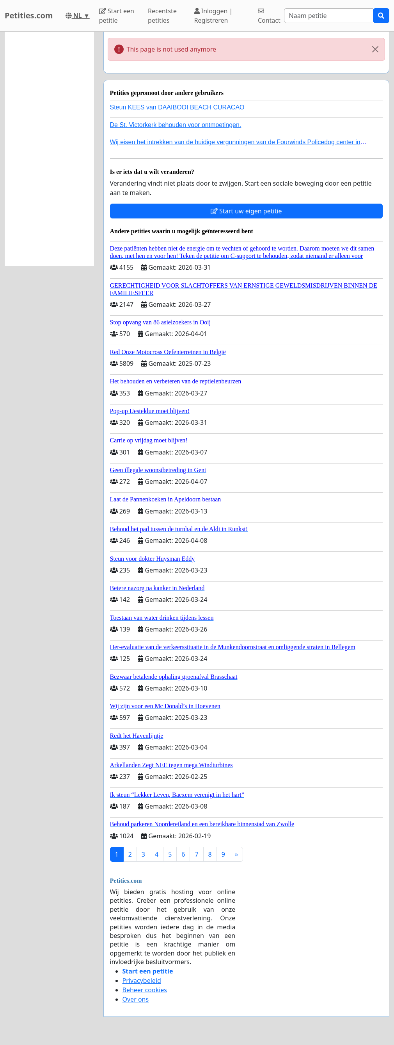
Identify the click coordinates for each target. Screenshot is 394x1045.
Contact (269, 16)
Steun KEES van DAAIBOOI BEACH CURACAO (177, 107)
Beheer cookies (144, 990)
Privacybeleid (141, 980)
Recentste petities (162, 16)
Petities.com (29, 15)
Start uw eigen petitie (246, 211)
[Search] (328, 15)
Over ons (135, 999)
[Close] (375, 49)
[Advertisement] (49, 149)
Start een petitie (116, 16)
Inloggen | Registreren (213, 16)
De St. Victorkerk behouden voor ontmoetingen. (175, 125)
